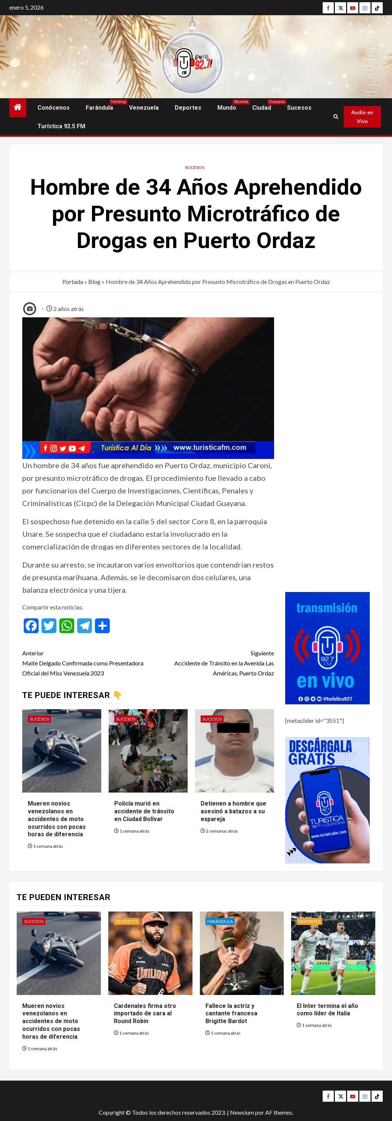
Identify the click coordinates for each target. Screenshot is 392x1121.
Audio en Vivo (362, 116)
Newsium (242, 1112)
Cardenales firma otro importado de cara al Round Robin (145, 1013)
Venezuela (144, 107)
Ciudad (261, 107)
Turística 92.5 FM (61, 126)
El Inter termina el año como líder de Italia (327, 1009)
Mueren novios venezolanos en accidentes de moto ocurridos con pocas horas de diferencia (57, 819)
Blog (94, 281)
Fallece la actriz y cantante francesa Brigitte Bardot (231, 1013)
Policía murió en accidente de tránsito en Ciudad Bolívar (144, 811)
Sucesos (299, 107)
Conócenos (53, 107)
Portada (72, 281)
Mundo (226, 107)
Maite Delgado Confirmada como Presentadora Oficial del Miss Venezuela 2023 (85, 662)
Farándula (99, 107)
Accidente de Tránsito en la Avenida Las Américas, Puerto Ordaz (211, 662)
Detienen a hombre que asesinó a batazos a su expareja (233, 811)
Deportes (188, 107)
